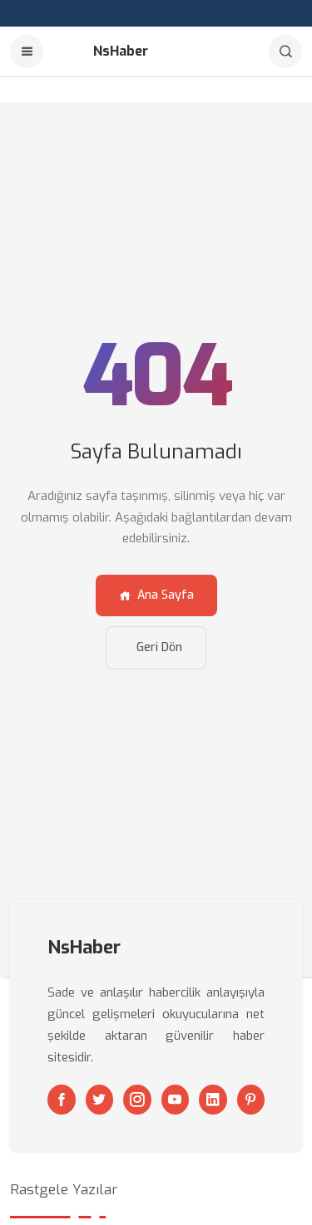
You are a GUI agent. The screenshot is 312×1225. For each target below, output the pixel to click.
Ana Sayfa (156, 595)
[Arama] (285, 51)
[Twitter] (100, 1100)
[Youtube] (175, 1100)
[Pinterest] (251, 1100)
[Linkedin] (213, 1100)
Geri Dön (159, 647)
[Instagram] (137, 1100)
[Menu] (26, 51)
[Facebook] (61, 1100)
